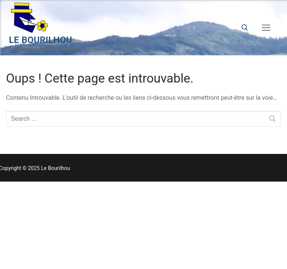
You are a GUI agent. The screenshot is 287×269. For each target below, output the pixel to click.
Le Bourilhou (40, 40)
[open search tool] (244, 27)
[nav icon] (266, 27)
